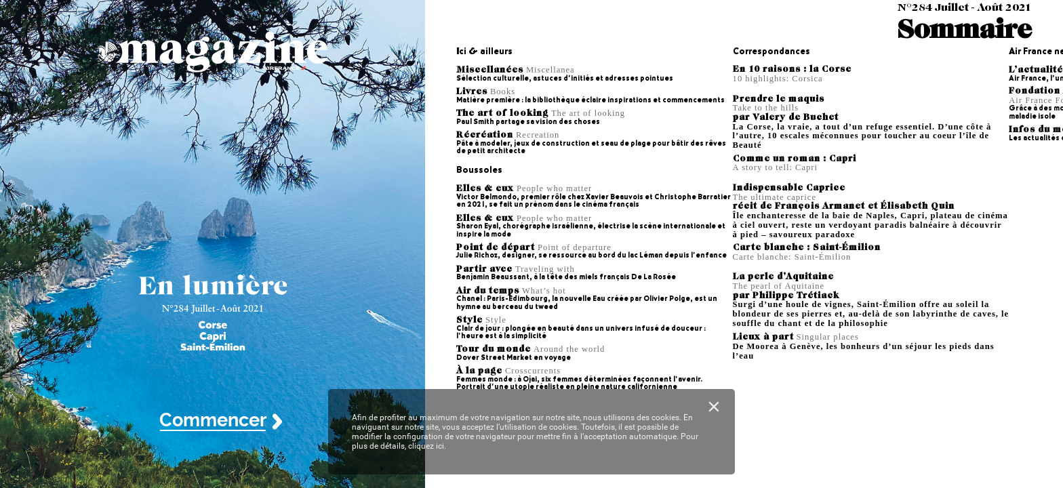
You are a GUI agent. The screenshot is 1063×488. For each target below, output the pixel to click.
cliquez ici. (427, 446)
